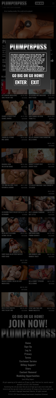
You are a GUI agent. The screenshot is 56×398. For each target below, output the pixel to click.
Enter (21, 82)
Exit (35, 82)
